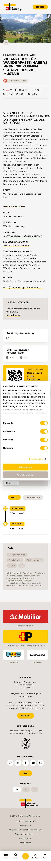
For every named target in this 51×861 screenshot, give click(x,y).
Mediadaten (25, 843)
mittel (8, 94)
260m (20, 94)
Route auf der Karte (14, 206)
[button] (25, 28)
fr (26, 789)
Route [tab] (14, 497)
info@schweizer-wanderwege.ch (25, 693)
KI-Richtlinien (25, 838)
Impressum (25, 825)
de (16, 789)
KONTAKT (25, 716)
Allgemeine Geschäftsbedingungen (25, 830)
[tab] (41, 39)
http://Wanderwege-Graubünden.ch (23, 287)
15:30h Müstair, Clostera (16, 245)
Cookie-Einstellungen (26, 821)
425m (32, 94)
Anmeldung (13, 315)
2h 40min (21, 90)
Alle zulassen (25, 467)
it (35, 789)
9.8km (36, 90)
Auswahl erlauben (25, 475)
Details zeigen (36, 459)
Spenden (40, 7)
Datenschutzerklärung (25, 834)
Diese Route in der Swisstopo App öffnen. (34, 377)
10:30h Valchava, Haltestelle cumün (22, 236)
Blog (25, 773)
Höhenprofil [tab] (33, 497)
